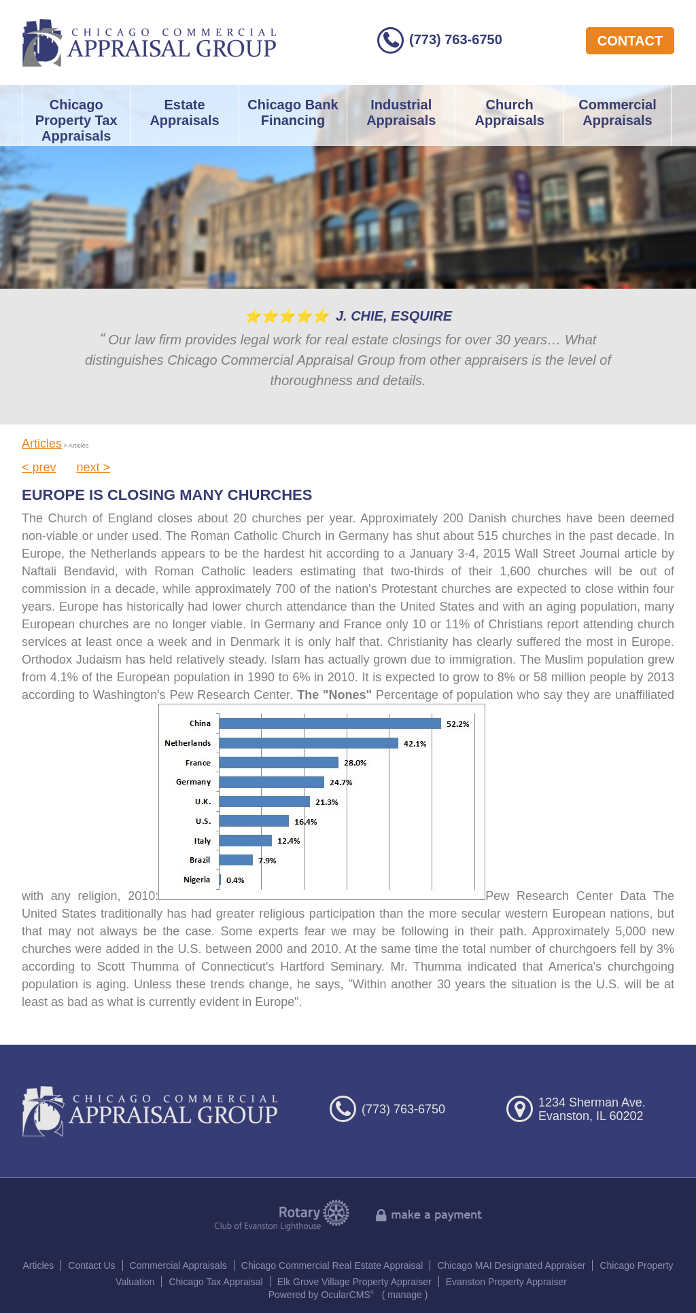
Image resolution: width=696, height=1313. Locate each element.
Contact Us (91, 1265)
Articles (42, 443)
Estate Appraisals (184, 112)
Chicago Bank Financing (292, 112)
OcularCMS (347, 1294)
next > (94, 467)
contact (630, 40)
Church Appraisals (509, 112)
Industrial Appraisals (401, 112)
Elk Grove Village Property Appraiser (354, 1281)
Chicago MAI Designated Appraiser (511, 1265)
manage (404, 1294)
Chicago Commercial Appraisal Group (149, 42)
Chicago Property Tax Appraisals (76, 120)
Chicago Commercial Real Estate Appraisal (332, 1265)
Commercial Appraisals (617, 112)
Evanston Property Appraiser (506, 1281)
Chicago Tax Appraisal (215, 1281)
